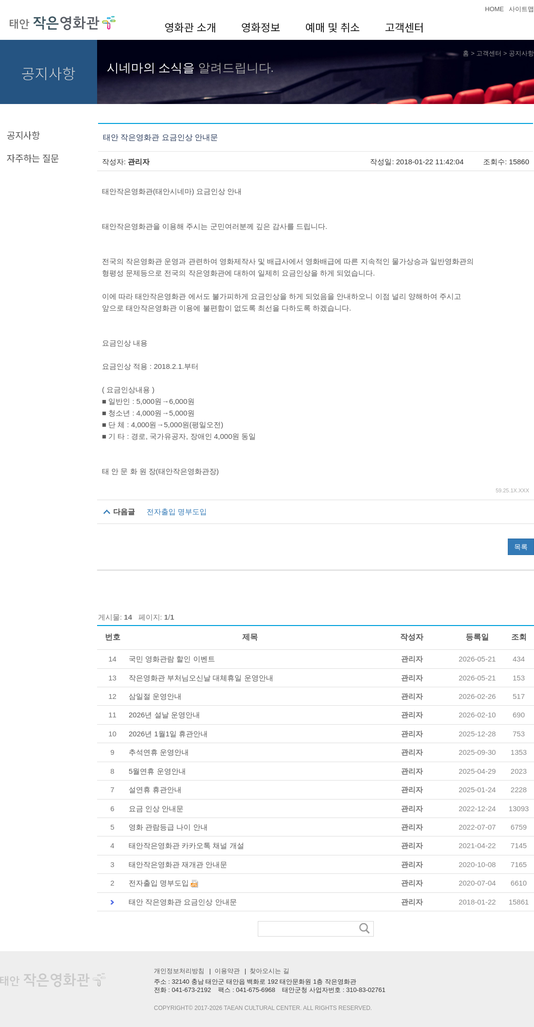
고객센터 (404, 27)
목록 (521, 547)
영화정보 (260, 27)
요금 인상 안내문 (156, 808)
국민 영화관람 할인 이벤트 (172, 659)
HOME (494, 9)
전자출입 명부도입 (177, 511)
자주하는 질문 (33, 157)
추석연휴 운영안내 (159, 752)
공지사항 (521, 53)
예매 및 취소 (332, 27)
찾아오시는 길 (268, 971)
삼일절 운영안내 (155, 696)
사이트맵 (521, 9)
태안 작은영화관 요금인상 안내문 (183, 902)
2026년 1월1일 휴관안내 (168, 734)
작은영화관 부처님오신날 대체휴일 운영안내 (201, 678)
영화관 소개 (190, 27)
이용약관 (226, 971)
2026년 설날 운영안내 (164, 715)
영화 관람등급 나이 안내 (168, 827)
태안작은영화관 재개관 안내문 (178, 864)
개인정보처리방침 (179, 971)
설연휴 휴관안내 (155, 789)
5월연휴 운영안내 (157, 771)
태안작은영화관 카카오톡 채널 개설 (186, 845)
